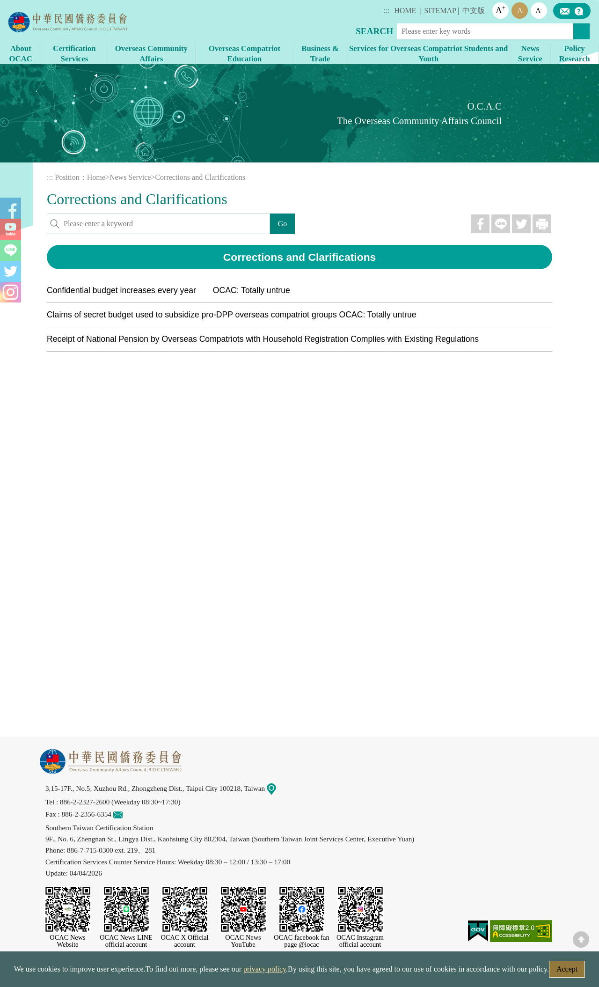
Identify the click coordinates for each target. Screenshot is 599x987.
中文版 (473, 11)
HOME (405, 11)
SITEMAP (440, 11)
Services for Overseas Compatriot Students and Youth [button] (428, 53)
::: (386, 11)
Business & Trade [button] (320, 53)
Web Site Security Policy (239, 972)
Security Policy (162, 972)
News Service (130, 177)
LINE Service (571, 862)
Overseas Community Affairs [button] (151, 53)
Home (96, 177)
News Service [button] (530, 53)
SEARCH (374, 31)
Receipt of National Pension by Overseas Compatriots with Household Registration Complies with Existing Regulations (263, 339)
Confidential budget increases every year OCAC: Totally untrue (168, 290)
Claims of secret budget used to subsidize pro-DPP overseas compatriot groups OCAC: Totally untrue (231, 314)
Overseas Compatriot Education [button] (244, 53)
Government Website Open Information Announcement (376, 972)
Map (277, 788)
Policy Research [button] (574, 53)
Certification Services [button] (74, 53)
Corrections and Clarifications (200, 177)
